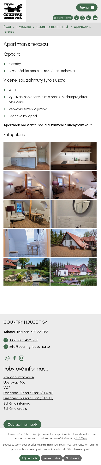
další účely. (81, 438)
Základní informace (18, 383)
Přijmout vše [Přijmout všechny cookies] (29, 458)
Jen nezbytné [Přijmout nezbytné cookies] (51, 458)
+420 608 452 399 (23, 346)
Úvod (7, 27)
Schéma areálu (15, 414)
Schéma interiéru (16, 409)
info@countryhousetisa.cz (29, 352)
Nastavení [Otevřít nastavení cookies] (72, 458)
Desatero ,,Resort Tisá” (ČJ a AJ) (28, 404)
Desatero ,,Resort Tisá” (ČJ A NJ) (28, 399)
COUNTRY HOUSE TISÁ (52, 27)
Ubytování (23, 27)
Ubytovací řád (14, 388)
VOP (6, 393)
